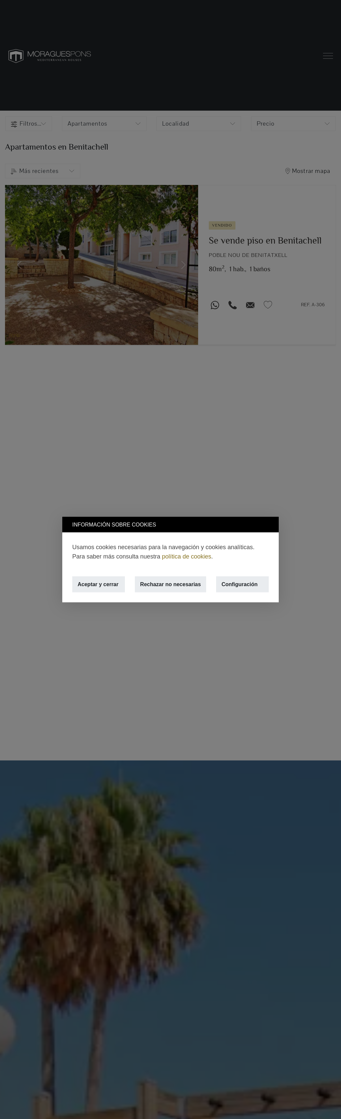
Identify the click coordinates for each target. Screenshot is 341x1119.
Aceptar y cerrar (98, 584)
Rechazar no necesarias (170, 584)
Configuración (239, 584)
